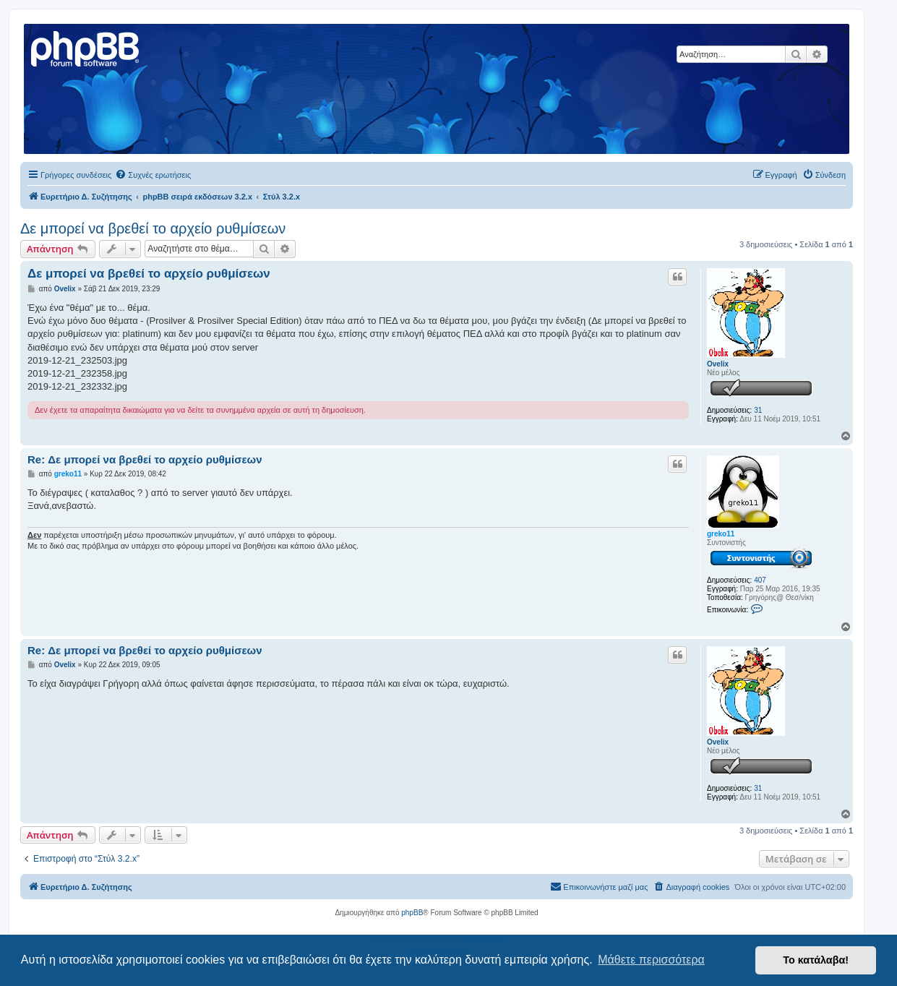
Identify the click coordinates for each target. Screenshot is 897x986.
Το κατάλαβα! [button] (816, 960)
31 (758, 410)
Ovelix (718, 364)
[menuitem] (153, 175)
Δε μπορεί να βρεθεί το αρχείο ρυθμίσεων (153, 228)
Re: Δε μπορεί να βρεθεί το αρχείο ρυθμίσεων (144, 459)
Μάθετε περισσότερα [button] (651, 959)
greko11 (720, 534)
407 (760, 580)
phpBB (412, 913)
